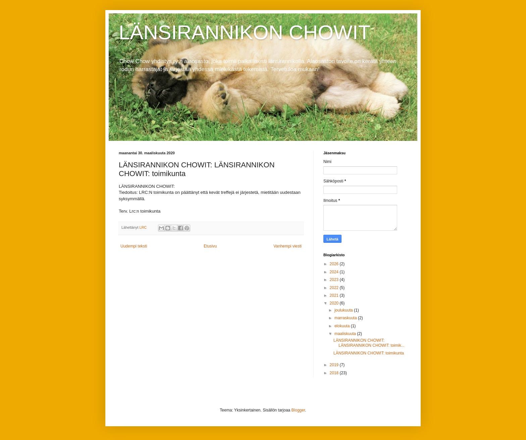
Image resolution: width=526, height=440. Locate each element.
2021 (335, 295)
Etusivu (210, 246)
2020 (335, 303)
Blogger (298, 410)
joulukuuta (344, 310)
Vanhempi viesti (287, 246)
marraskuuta (346, 318)
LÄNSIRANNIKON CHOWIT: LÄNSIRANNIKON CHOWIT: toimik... (369, 342)
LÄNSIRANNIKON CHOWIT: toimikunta (368, 353)
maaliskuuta (345, 333)
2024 (335, 272)
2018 (335, 373)
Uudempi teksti (133, 246)
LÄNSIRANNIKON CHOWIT (244, 32)
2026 (335, 264)
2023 (335, 279)
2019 (335, 365)
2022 (335, 287)
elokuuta (342, 326)
